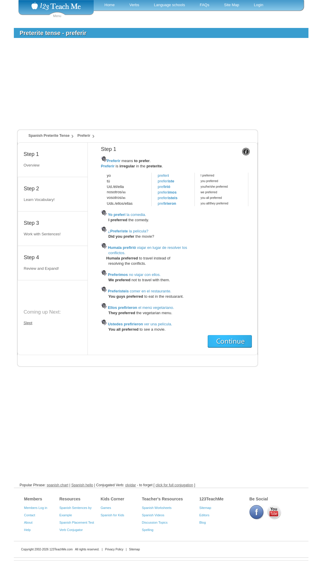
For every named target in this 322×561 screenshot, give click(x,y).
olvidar (130, 485)
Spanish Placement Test (77, 522)
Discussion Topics (155, 522)
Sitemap (205, 508)
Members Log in (35, 508)
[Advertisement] (157, 86)
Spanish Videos (153, 515)
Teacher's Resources (162, 499)
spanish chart (57, 485)
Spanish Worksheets (157, 508)
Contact (29, 515)
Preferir (83, 136)
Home (110, 5)
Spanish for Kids (112, 515)
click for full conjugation (174, 485)
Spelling (147, 530)
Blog (202, 522)
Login (258, 5)
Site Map (231, 5)
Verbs (134, 5)
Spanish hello (82, 485)
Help (27, 530)
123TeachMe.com (61, 549)
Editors (204, 515)
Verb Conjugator (71, 530)
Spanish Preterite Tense (49, 136)
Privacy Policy (114, 549)
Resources (70, 499)
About (28, 522)
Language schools (169, 5)
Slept (28, 323)
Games (106, 508)
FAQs (204, 5)
